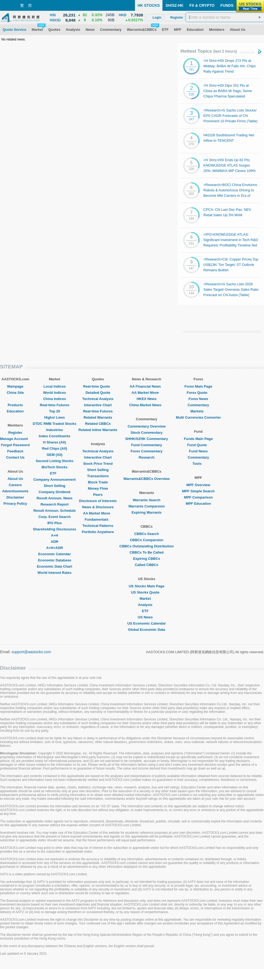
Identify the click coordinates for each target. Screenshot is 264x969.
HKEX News (147, 399)
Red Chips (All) (54, 448)
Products (15, 405)
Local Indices (54, 386)
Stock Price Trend (98, 464)
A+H (54, 535)
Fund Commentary (146, 445)
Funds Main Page (198, 439)
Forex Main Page (198, 386)
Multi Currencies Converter (198, 417)
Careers (15, 485)
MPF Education (198, 504)
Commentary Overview (147, 426)
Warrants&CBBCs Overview (146, 479)
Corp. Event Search (54, 517)
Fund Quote (198, 445)
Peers (98, 495)
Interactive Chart (98, 405)
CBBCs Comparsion (146, 540)
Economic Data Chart (54, 566)
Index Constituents (54, 436)
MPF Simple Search (198, 491)
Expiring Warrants (146, 512)
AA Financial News (147, 386)
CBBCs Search (146, 534)
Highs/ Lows (54, 417)
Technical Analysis (98, 399)
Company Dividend (55, 492)
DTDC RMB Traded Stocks (55, 424)
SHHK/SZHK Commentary (146, 439)
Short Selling (54, 486)
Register (15, 433)
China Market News (146, 405)
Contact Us (15, 457)
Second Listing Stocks (54, 461)
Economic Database (54, 560)
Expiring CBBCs (146, 559)
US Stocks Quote (146, 592)
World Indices (54, 393)
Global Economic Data (146, 630)
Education (15, 411)
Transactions (98, 476)
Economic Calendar (54, 554)
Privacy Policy (15, 504)
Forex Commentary (146, 451)
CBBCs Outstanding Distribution (146, 546)
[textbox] (225, 17)
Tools (198, 464)
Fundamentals (98, 519)
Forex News (198, 399)
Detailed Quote (97, 393)
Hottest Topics (208, 51)
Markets (198, 411)
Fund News (198, 451)
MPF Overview (198, 485)
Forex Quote (198, 393)
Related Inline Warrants (97, 430)
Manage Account (15, 439)
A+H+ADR (54, 548)
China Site (15, 393)
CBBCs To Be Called (147, 552)
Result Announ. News (54, 498)
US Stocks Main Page (146, 586)
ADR (54, 542)
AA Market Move (98, 513)
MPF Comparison (198, 497)
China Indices (54, 399)
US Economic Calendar (146, 623)
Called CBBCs (146, 565)
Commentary (198, 405)
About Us (15, 479)
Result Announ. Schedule (54, 511)
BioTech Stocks (54, 467)
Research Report (54, 504)
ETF (54, 473)
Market (147, 599)
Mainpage (15, 386)
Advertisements (15, 491)
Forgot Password (15, 445)
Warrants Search (147, 500)
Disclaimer (15, 497)
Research (147, 457)
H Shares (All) (54, 442)
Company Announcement (54, 479)
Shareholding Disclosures (54, 529)
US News (146, 617)
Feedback (15, 451)
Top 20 (54, 411)
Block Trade (98, 482)
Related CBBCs (98, 424)
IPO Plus (54, 523)
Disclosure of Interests (98, 501)
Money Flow (98, 488)
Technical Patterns (97, 526)
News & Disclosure (98, 507)
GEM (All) (54, 455)
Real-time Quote (98, 386)
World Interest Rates (54, 573)
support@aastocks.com (31, 652)
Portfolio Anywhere (98, 532)
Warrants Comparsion (146, 506)
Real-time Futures (55, 405)
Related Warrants (98, 417)
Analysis (146, 605)
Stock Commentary (146, 433)
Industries (54, 430)
